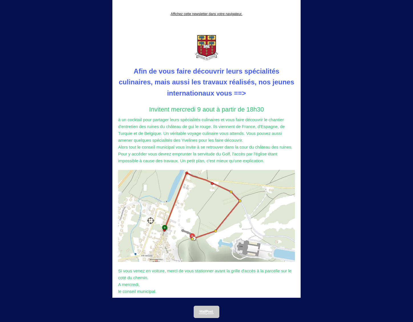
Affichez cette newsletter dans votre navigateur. (206, 14)
